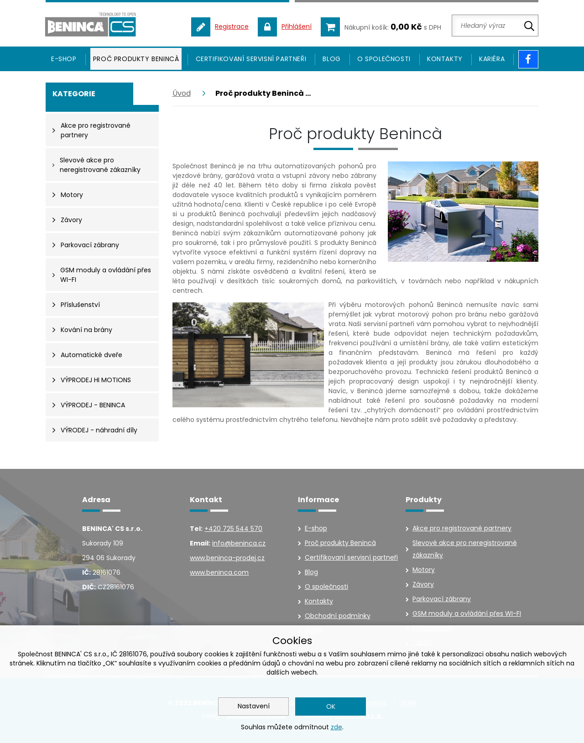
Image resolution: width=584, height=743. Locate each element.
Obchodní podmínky (337, 615)
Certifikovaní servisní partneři (251, 58)
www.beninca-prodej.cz (227, 557)
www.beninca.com (219, 572)
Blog (331, 58)
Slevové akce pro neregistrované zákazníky (464, 549)
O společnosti (384, 58)
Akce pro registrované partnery (461, 528)
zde (336, 727)
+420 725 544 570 (233, 528)
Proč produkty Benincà (136, 58)
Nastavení (254, 706)
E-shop (316, 528)
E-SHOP (64, 58)
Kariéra (492, 58)
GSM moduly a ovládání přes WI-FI (466, 613)
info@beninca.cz (239, 543)
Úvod (181, 93)
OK (330, 706)
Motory (423, 569)
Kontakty (445, 58)
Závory (423, 584)
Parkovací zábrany (441, 598)
